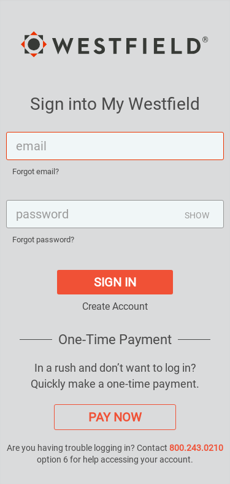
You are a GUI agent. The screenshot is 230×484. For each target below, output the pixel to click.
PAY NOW (115, 417)
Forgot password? (43, 239)
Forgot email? (35, 171)
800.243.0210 (196, 448)
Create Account (115, 306)
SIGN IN (115, 282)
